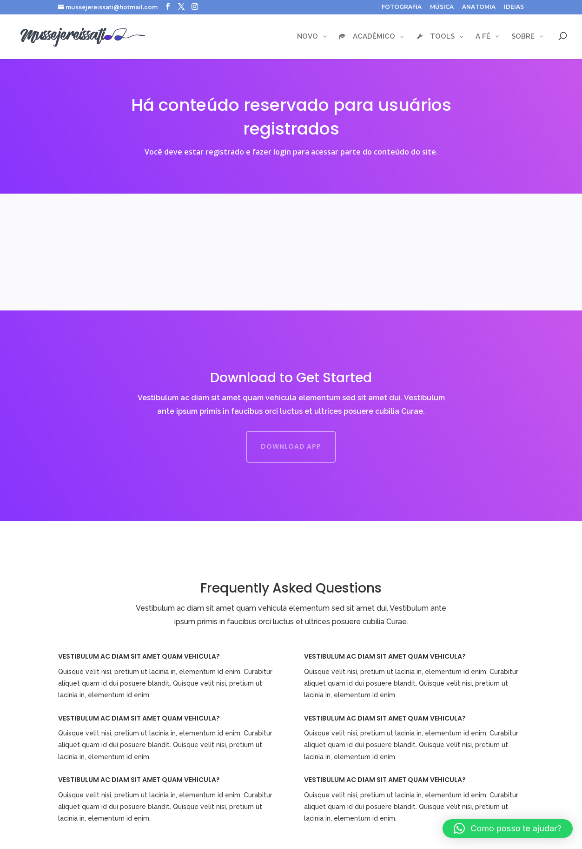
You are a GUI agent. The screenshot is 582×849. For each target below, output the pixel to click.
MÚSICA (442, 7)
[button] (508, 828)
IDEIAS (514, 7)
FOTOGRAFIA (402, 7)
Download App (291, 446)
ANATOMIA (479, 7)
